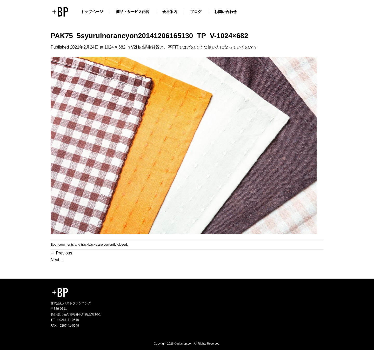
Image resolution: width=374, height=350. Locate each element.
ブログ (195, 12)
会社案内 (169, 12)
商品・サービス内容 (133, 12)
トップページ (92, 12)
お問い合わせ (225, 12)
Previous (61, 253)
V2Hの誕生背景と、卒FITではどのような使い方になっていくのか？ (194, 47)
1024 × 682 (114, 47)
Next (57, 260)
